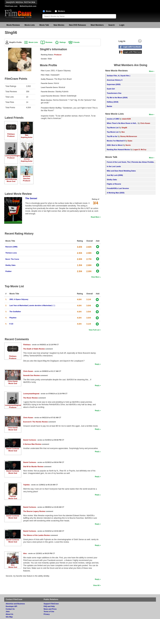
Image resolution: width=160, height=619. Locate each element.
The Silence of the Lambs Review (36, 535)
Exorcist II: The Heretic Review (35, 422)
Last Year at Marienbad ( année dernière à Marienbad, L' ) (32, 305)
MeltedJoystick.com (28, 6)
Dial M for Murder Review (33, 466)
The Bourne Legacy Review (34, 511)
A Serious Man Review (32, 444)
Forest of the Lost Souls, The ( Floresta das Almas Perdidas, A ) (132, 162)
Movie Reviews (13, 25)
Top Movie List (113, 128)
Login (122, 25)
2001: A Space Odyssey (19, 299)
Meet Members (97, 25)
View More (95, 277)
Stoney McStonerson (128, 136)
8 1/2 (11, 324)
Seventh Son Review (31, 375)
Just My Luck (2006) (115, 175)
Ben (123, 132)
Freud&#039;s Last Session (118, 188)
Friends (76, 42)
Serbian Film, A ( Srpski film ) (118, 76)
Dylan (130, 141)
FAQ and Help (49, 606)
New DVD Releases (77, 25)
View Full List (94, 330)
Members (61, 11)
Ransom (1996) (11, 247)
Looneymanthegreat (13, 156)
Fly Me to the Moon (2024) (117, 97)
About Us (9, 614)
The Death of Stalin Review (34, 349)
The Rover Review (30, 398)
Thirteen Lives (11, 253)
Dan (26, 135)
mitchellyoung (11, 179)
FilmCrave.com (11, 6)
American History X (114, 80)
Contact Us (10, 609)
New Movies (59, 25)
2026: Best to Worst (115, 145)
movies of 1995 (113, 119)
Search (111, 25)
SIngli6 (124, 128)
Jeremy (27, 159)
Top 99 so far (112, 136)
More (151, 71)
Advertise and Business (15, 604)
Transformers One (114, 93)
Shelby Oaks (10, 265)
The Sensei (31, 198)
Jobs (8, 611)
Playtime (13, 318)
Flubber (8, 271)
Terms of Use (49, 611)
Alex (13, 565)
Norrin (128, 145)
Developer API (11, 606)
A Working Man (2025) (115, 193)
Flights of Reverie (114, 184)
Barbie (109, 106)
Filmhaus (11, 134)
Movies (48, 11)
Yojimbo (13, 496)
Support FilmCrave (51, 604)
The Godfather (15, 311)
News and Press (50, 609)
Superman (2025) (113, 84)
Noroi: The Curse (12, 259)
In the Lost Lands (114, 166)
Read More (95, 217)
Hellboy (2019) (112, 102)
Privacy (47, 614)
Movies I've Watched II (116, 141)
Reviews (49, 42)
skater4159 (126, 119)
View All (96, 585)
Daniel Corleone (12, 448)
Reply (97, 364)
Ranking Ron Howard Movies (119, 149)
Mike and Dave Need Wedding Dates (121, 171)
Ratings (63, 42)
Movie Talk (44, 25)
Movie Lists (30, 25)
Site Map (9, 617)
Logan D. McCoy (139, 149)
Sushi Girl (111, 89)
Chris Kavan (13, 381)
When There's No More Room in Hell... (122, 123)
